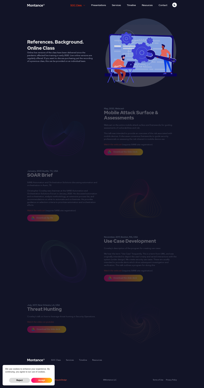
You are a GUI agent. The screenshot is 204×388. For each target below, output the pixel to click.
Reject (19, 380)
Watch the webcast (113, 148)
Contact (163, 5)
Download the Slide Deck (122, 155)
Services (116, 5)
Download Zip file (42, 221)
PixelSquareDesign (59, 380)
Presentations (98, 5)
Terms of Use (158, 380)
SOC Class (77, 5)
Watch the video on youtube (40, 325)
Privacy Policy (171, 380)
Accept (41, 380)
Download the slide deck (122, 281)
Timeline (131, 5)
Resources (147, 5)
